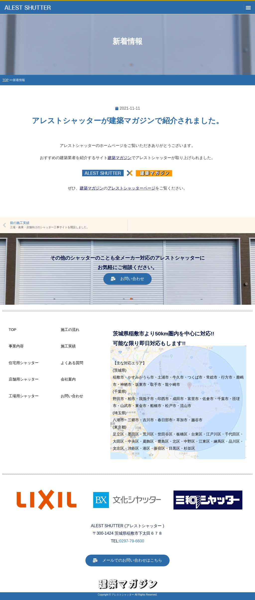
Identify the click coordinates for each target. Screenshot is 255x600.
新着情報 (19, 80)
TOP (5, 80)
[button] (248, 7)
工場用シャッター (24, 396)
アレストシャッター (123, 594)
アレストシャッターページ (131, 188)
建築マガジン (119, 158)
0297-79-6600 (131, 541)
